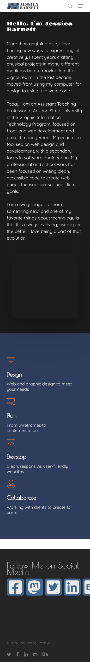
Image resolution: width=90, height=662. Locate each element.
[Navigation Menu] (81, 6)
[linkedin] (72, 587)
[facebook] (15, 587)
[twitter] (53, 587)
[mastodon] (34, 587)
